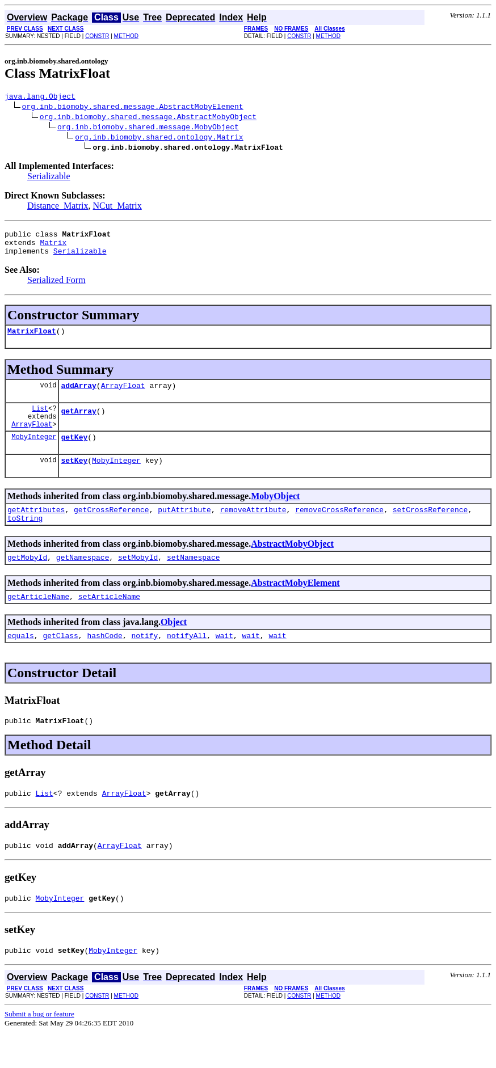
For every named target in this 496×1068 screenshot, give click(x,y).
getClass (60, 662)
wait (224, 662)
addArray (78, 395)
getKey (74, 454)
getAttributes (36, 530)
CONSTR (97, 36)
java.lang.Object (40, 97)
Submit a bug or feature (39, 1049)
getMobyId (27, 581)
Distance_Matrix (58, 207)
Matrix (53, 247)
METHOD (126, 36)
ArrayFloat (123, 395)
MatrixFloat (31, 339)
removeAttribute (253, 530)
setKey (74, 479)
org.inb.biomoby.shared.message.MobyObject (148, 128)
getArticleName (38, 622)
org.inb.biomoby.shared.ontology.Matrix (159, 138)
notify (144, 662)
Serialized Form (56, 287)
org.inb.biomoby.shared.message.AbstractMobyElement (132, 108)
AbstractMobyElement (295, 606)
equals (20, 662)
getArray (78, 424)
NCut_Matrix (117, 207)
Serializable (48, 178)
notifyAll (187, 662)
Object (174, 647)
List (40, 420)
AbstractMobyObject (292, 566)
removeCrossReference (339, 530)
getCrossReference (111, 530)
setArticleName (109, 622)
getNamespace (83, 581)
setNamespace (193, 581)
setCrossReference (430, 530)
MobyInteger (33, 453)
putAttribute (184, 530)
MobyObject (275, 515)
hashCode (104, 662)
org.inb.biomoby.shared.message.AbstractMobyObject (148, 118)
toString (25, 540)
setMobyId (138, 581)
